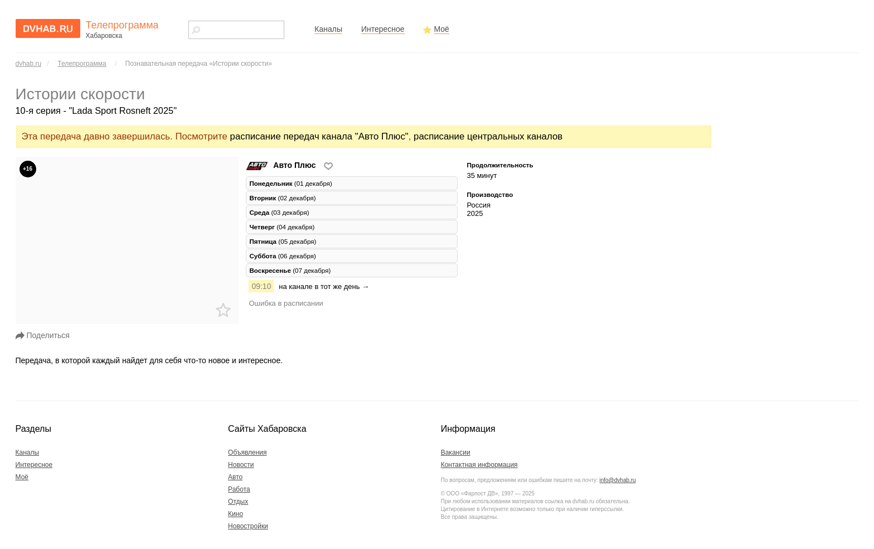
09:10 (261, 286)
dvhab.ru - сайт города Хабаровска (48, 28)
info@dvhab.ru (617, 480)
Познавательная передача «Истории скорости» (199, 64)
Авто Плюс (282, 165)
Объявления (247, 452)
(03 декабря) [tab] (279, 212)
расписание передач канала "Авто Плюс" (319, 136)
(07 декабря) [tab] (290, 270)
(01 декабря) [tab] (290, 183)
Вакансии (455, 452)
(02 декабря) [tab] (282, 197)
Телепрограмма (81, 64)
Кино (235, 514)
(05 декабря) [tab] (282, 241)
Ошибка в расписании (286, 303)
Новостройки (248, 526)
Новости (241, 465)
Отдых (238, 501)
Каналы (328, 29)
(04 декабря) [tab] (281, 226)
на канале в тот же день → (324, 286)
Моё (441, 29)
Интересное (383, 29)
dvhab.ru (29, 64)
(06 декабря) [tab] (282, 255)
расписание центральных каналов (488, 136)
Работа (239, 489)
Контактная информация (479, 465)
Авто (235, 477)
